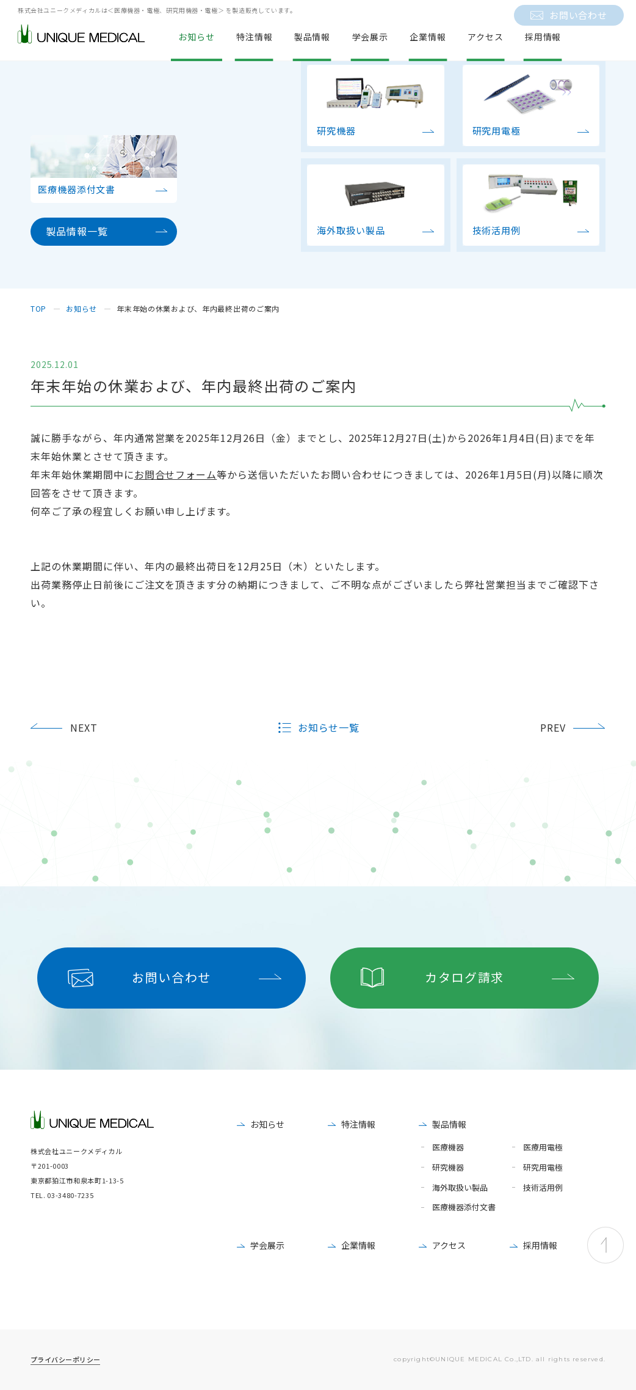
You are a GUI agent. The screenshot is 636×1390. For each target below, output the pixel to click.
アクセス (449, 1245)
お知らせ (267, 1124)
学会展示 (267, 1245)
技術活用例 (543, 1188)
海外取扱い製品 (460, 1188)
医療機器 (448, 1147)
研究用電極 (543, 1168)
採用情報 (540, 1245)
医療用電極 (543, 1147)
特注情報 (358, 1124)
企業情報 (358, 1245)
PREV (553, 727)
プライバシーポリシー (65, 1359)
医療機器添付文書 (464, 1207)
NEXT (84, 727)
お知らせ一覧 (329, 727)
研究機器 (448, 1168)
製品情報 (449, 1124)
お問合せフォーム (175, 474)
